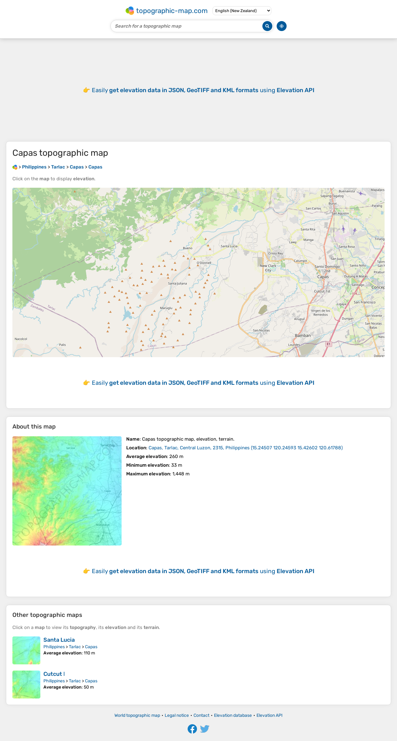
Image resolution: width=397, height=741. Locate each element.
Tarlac (75, 646)
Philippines (54, 646)
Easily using (203, 90)
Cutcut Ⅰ (54, 674)
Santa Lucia (59, 639)
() (246, 448)
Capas (91, 646)
